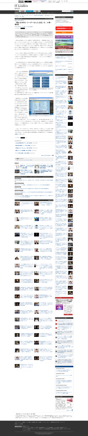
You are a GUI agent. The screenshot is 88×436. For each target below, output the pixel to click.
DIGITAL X (61, 428)
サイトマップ (62, 422)
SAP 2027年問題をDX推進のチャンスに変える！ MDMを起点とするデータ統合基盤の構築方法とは (26, 281)
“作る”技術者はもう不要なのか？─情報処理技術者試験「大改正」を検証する (46, 171)
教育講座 (57, 2)
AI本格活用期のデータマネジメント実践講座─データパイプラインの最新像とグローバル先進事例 (46, 342)
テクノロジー (29, 11)
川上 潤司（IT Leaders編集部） (27, 26)
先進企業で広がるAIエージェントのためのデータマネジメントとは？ (26, 219)
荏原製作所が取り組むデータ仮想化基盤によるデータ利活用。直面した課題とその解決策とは (26, 350)
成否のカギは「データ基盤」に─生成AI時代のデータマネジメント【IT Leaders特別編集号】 (32, 184)
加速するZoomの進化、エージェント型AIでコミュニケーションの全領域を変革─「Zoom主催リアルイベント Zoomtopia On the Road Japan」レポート (46, 236)
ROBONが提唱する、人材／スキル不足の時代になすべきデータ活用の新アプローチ (26, 319)
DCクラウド (35, 1)
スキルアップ (31, 15)
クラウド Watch (56, 427)
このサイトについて (18, 422)
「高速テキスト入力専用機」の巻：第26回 (23, 150)
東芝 (17, 160)
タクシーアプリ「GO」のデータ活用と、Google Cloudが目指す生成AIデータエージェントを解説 (26, 296)
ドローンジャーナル (67, 428)
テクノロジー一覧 (25, 15)
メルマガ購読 (28, 422)
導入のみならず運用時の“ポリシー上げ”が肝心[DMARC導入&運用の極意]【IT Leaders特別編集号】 (34, 192)
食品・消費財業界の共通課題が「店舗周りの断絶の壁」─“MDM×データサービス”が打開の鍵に (46, 257)
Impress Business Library (59, 22)
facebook (17, 8)
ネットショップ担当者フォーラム (28, 428)
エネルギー (50, 2)
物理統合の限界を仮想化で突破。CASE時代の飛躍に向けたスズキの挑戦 (26, 211)
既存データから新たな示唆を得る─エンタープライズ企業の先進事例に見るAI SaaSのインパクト (46, 288)
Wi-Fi (31, 160)
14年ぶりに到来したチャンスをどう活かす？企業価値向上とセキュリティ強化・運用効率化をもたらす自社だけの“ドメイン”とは (61, 132)
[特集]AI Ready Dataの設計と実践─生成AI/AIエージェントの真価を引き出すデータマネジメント (64, 301)
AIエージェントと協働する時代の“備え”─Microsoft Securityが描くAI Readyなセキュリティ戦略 (46, 250)
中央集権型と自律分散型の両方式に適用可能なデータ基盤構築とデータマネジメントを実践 (26, 335)
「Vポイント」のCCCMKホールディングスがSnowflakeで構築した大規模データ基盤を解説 (46, 327)
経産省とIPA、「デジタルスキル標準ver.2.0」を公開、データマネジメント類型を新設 (27, 166)
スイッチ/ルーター (27, 160)
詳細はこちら (69, 410)
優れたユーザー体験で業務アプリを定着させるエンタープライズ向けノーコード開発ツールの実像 (26, 227)
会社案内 (39, 422)
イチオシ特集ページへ (68, 314)
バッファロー (21, 160)
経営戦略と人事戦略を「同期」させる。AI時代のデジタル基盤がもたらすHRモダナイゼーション (46, 219)
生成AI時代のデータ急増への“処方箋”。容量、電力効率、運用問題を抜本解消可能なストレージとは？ (26, 288)
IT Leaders (21, 6)
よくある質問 (21, 423)
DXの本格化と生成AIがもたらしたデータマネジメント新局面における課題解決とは (46, 335)
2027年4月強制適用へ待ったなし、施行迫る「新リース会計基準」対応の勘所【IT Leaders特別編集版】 (34, 181)
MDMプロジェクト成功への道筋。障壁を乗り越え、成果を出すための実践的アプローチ (26, 311)
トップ (17, 12)
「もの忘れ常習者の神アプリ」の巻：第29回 (23, 142)
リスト (26, 28)
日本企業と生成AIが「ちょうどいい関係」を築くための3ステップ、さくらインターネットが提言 (46, 350)
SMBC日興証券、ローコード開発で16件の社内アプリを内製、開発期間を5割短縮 (46, 166)
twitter (15, 8)
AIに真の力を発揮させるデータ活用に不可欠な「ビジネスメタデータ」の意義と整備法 (46, 281)
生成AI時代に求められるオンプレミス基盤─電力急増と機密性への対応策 (26, 250)
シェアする (17, 28)
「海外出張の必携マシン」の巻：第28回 (22, 145)
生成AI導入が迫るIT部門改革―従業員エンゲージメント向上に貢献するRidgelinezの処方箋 (46, 242)
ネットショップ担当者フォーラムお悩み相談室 (42, 428)
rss (19, 8)
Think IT (37, 427)
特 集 (37, 11)
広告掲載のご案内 (34, 422)
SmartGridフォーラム (63, 427)
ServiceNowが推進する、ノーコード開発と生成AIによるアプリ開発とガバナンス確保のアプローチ (46, 311)
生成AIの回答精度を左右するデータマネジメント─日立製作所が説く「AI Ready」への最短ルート (46, 203)
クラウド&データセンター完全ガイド (29, 427)
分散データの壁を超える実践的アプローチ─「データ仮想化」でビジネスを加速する (26, 342)
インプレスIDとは (59, 25)
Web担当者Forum (42, 427)
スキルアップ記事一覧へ (49, 18)
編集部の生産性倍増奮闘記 (38, 15)
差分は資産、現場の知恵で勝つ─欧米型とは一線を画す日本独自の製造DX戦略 (26, 304)
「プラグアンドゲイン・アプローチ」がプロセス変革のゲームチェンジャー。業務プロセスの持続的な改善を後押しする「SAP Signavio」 (46, 267)
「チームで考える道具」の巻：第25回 (22, 153)
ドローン (54, 2)
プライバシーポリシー (46, 422)
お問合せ (16, 423)
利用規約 (23, 422)
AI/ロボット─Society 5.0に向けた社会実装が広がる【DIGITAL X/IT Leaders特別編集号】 (32, 188)
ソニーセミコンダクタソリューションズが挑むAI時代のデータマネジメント (26, 203)
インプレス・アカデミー (27, 430)
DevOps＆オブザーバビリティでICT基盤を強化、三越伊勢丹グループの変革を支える (26, 327)
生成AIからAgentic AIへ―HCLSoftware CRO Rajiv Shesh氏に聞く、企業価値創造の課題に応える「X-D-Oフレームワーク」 (60, 152)
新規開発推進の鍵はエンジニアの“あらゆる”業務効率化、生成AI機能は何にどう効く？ (46, 296)
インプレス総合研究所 (49, 427)
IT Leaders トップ (18, 15)
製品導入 (43, 1)
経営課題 (22, 11)
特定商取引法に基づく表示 (55, 422)
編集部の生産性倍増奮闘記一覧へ (47, 155)
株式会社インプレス (26, 426)
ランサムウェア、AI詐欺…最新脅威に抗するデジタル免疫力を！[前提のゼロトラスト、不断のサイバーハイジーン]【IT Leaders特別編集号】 (34, 196)
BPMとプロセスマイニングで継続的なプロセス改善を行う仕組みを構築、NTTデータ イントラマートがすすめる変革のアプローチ (61, 175)
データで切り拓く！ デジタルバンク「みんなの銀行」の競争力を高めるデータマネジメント (46, 304)
